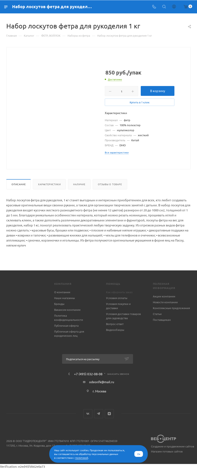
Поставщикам (162, 319)
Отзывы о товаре (110, 184)
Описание (19, 184)
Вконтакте (87, 413)
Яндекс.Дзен (109, 413)
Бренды (59, 304)
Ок (138, 454)
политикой (81, 457)
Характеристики (49, 184)
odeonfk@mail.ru (101, 382)
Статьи (157, 314)
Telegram (98, 413)
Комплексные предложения (171, 308)
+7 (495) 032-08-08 (88, 373)
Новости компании (165, 302)
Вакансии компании (67, 309)
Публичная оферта (66, 325)
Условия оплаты (116, 298)
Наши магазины (64, 298)
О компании (62, 292)
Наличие (79, 184)
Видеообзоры (115, 330)
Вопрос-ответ (115, 324)
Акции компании (164, 296)
